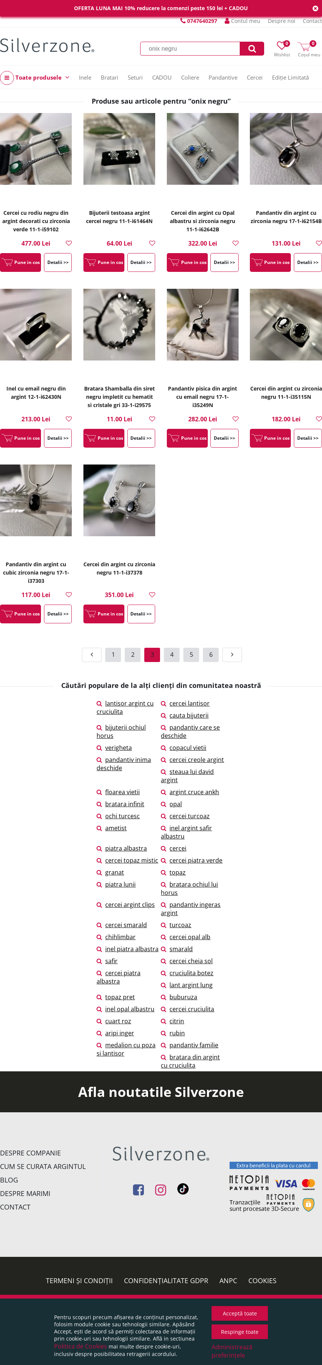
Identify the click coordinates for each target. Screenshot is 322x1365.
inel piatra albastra (128, 949)
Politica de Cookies (80, 1346)
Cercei (255, 77)
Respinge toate (240, 1331)
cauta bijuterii (185, 715)
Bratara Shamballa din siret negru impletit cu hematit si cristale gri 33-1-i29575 (119, 397)
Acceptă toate (240, 1313)
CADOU (162, 77)
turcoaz (176, 925)
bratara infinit (120, 804)
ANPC (228, 1280)
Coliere (190, 77)
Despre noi (281, 20)
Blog (9, 1179)
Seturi (135, 77)
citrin (172, 1021)
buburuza (179, 997)
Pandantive (223, 77)
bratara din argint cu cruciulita (190, 1061)
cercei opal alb (185, 937)
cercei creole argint (192, 760)
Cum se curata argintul (43, 1166)
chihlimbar (116, 937)
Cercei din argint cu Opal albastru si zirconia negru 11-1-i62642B (202, 221)
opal (171, 804)
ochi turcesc (118, 816)
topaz (173, 872)
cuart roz (114, 1021)
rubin (173, 1033)
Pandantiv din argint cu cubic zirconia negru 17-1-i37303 (36, 572)
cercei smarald (122, 925)
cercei (173, 848)
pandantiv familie (189, 1045)
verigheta (114, 748)
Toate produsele (35, 78)
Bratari (109, 77)
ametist (112, 828)
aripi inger (115, 1033)
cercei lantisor (185, 703)
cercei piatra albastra (119, 977)
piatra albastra (122, 848)
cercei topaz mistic (127, 860)
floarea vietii (118, 792)
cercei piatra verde (191, 860)
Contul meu (242, 20)
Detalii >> (58, 262)
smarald (177, 949)
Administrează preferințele (232, 1351)
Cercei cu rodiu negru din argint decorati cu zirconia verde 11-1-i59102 (36, 221)
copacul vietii (183, 748)
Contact (312, 20)
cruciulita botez (187, 973)
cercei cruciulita (187, 1009)
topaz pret (116, 997)
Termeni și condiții (79, 1280)
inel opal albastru (125, 1009)
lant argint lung (187, 985)
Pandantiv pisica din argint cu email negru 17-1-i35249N (202, 397)
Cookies (262, 1280)
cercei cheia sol (187, 961)
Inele (85, 77)
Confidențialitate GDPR (166, 1280)
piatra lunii (116, 884)
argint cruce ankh (190, 792)
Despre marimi (25, 1193)
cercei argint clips (126, 904)
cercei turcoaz (185, 816)
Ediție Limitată (290, 77)
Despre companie (30, 1152)
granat (110, 872)
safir (107, 961)
